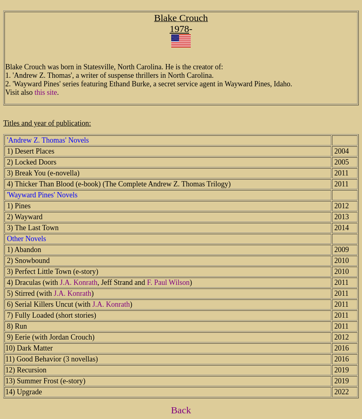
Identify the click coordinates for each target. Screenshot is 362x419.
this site (45, 92)
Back (181, 410)
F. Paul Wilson (168, 282)
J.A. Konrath (78, 282)
